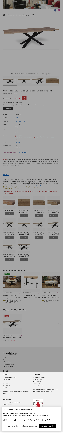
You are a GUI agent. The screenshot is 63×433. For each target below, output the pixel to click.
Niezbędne (9, 420)
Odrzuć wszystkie (11, 426)
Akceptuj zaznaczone (29, 426)
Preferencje (39, 420)
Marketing (29, 420)
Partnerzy (50, 420)
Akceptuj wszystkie (47, 426)
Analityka (19, 420)
